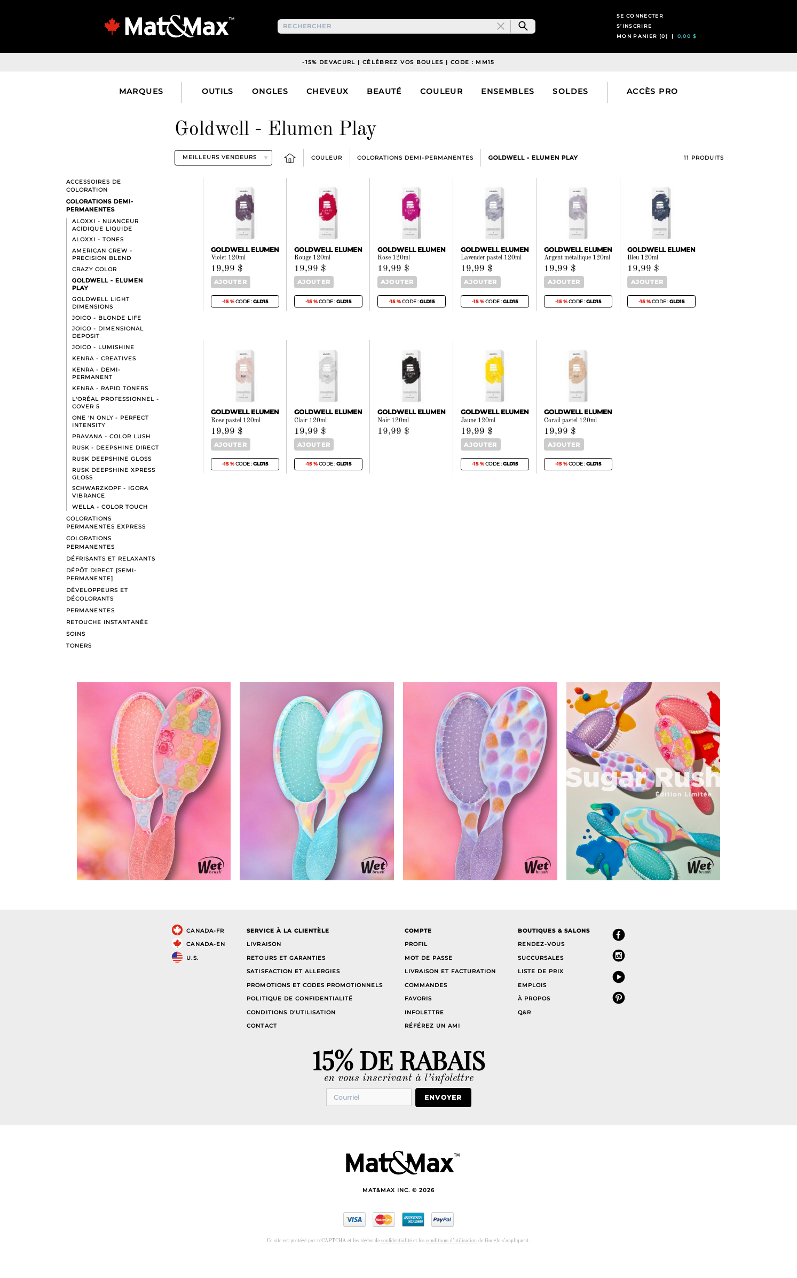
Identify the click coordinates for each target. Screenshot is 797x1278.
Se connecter (640, 26)
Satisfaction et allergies (293, 991)
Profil (416, 964)
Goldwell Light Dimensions (101, 322)
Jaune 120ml (478, 440)
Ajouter (228, 302)
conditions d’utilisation (451, 1259)
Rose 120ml (393, 278)
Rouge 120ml (312, 278)
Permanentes (90, 630)
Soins (75, 653)
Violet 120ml (228, 278)
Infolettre (424, 1032)
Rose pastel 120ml (236, 440)
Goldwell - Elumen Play (533, 177)
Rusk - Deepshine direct (115, 467)
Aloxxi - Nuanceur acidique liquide (105, 245)
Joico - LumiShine (103, 367)
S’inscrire (634, 36)
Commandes (426, 1004)
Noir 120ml (393, 440)
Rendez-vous (541, 964)
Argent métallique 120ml (577, 278)
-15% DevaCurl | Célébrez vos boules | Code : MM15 (398, 81)
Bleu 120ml (642, 278)
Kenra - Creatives (104, 378)
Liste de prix (541, 991)
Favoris (418, 1018)
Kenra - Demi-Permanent (96, 393)
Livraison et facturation (450, 991)
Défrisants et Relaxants (110, 578)
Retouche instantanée (107, 641)
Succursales (541, 977)
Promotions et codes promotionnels (315, 1004)
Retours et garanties (286, 977)
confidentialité (396, 1259)
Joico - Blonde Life (106, 337)
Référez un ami (432, 1046)
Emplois (532, 1004)
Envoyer (447, 1116)
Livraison (264, 964)
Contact (262, 1046)
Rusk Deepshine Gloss (112, 478)
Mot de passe (429, 977)
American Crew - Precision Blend (102, 274)
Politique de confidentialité (300, 1018)
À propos (534, 1018)
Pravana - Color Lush (111, 456)
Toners (79, 665)
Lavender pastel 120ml (491, 278)
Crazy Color (94, 289)
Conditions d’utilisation (291, 1032)
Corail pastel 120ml (570, 440)
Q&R (524, 1032)
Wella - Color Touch (110, 527)
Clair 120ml (310, 440)
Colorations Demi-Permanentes (415, 177)
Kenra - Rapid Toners (110, 408)
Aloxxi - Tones (98, 259)
